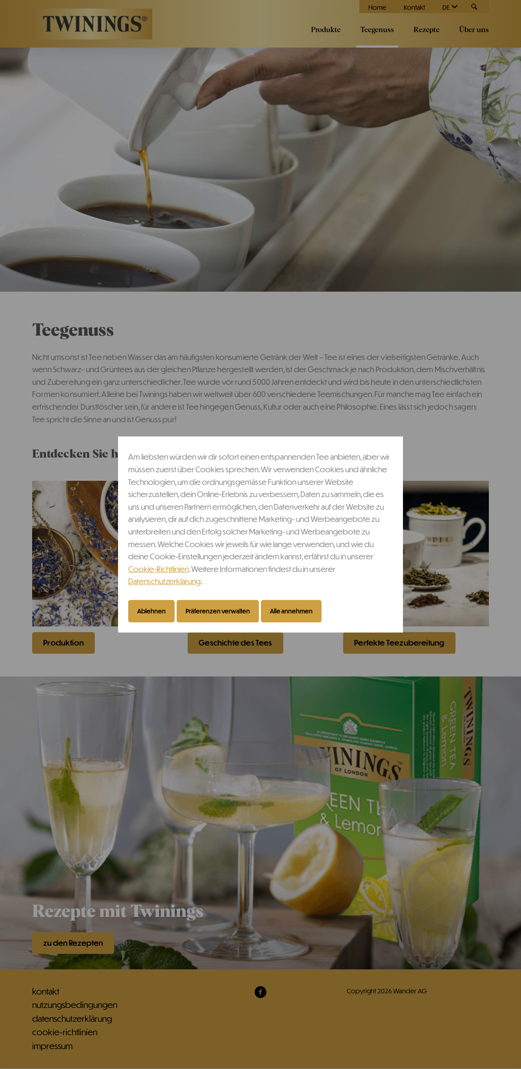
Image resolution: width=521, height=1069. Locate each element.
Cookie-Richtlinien (158, 569)
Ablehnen (151, 611)
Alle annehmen (291, 611)
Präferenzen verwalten (218, 611)
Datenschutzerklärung (164, 581)
